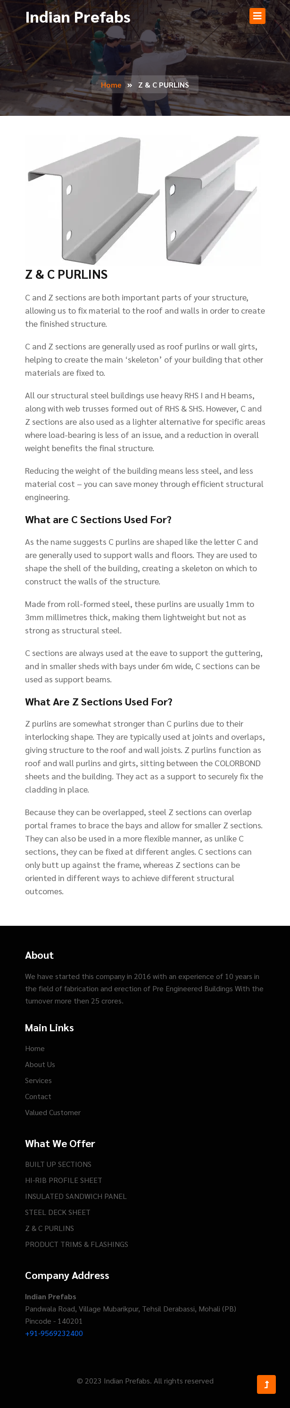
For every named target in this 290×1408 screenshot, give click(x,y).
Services (38, 1080)
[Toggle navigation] (257, 16)
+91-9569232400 (54, 1333)
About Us (40, 1064)
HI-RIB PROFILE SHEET (63, 1180)
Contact (38, 1096)
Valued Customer (53, 1112)
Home (111, 84)
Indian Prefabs (78, 16)
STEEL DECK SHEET (58, 1212)
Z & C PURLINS (49, 1228)
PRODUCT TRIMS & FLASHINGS (76, 1244)
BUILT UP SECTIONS (58, 1164)
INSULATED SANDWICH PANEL (76, 1196)
